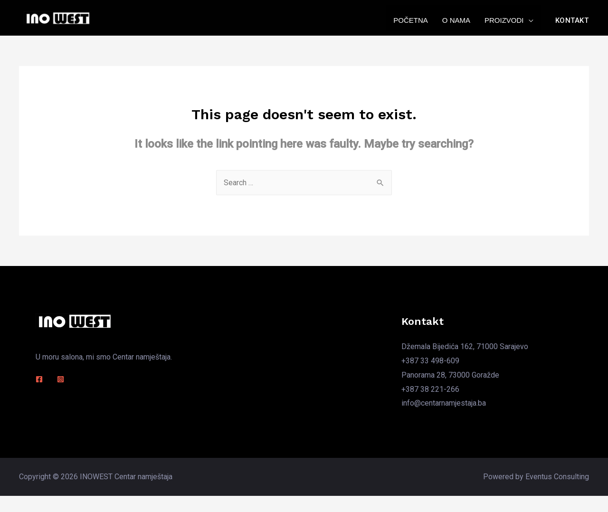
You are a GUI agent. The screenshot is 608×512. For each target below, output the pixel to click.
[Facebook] (39, 379)
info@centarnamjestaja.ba (443, 403)
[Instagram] (60, 379)
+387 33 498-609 (430, 360)
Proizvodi (504, 20)
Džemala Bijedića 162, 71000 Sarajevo (464, 346)
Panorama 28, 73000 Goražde (450, 374)
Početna (410, 20)
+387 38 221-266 (430, 389)
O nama (456, 20)
